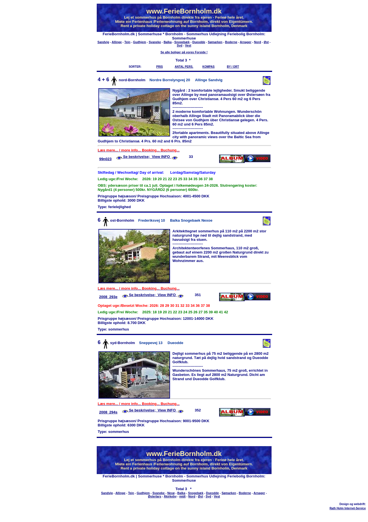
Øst (266, 42)
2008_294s (108, 412)
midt (182, 496)
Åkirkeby (170, 496)
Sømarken (215, 42)
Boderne (231, 42)
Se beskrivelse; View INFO (146, 157)
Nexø (171, 493)
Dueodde (198, 42)
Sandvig (103, 42)
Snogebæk (181, 42)
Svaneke (155, 42)
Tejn (127, 42)
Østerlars (154, 496)
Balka (167, 42)
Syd (179, 45)
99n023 (105, 159)
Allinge (117, 42)
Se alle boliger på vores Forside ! (184, 52)
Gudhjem (139, 42)
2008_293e (108, 297)
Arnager (245, 42)
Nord (257, 42)
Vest (188, 45)
